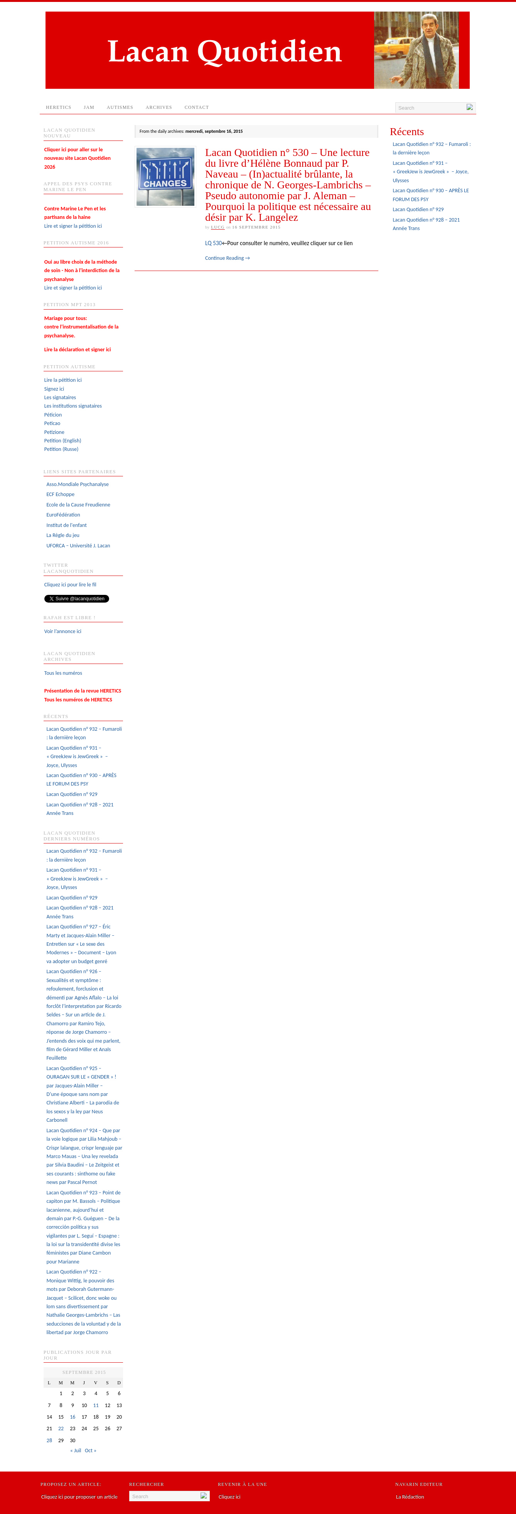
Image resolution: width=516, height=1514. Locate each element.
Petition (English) (62, 440)
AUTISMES (120, 107)
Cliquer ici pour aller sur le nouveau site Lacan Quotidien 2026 (77, 158)
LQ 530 (213, 243)
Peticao (52, 423)
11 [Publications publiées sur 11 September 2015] (96, 1405)
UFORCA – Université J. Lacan (78, 545)
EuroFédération (63, 514)
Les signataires (60, 397)
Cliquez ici (229, 1497)
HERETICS (58, 107)
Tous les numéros (63, 673)
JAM (89, 107)
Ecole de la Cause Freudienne (78, 504)
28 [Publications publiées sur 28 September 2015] (49, 1440)
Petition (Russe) (61, 449)
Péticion (53, 415)
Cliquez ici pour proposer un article (79, 1497)
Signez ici (54, 389)
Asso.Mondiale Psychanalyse (77, 484)
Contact (200, 109)
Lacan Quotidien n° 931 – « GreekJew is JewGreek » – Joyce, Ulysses (77, 757)
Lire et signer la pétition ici (75, 217)
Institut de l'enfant (66, 525)
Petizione (54, 432)
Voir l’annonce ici (62, 631)
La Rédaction (410, 1497)
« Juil (75, 1450)
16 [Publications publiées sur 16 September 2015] (72, 1417)
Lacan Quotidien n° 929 (71, 794)
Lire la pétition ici (63, 380)
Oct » (90, 1450)
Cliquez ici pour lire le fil (70, 584)
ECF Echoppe (60, 494)
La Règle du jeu (62, 535)
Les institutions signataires (73, 406)
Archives (159, 107)
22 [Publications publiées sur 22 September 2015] (61, 1428)
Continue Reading (227, 258)
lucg (218, 227)
